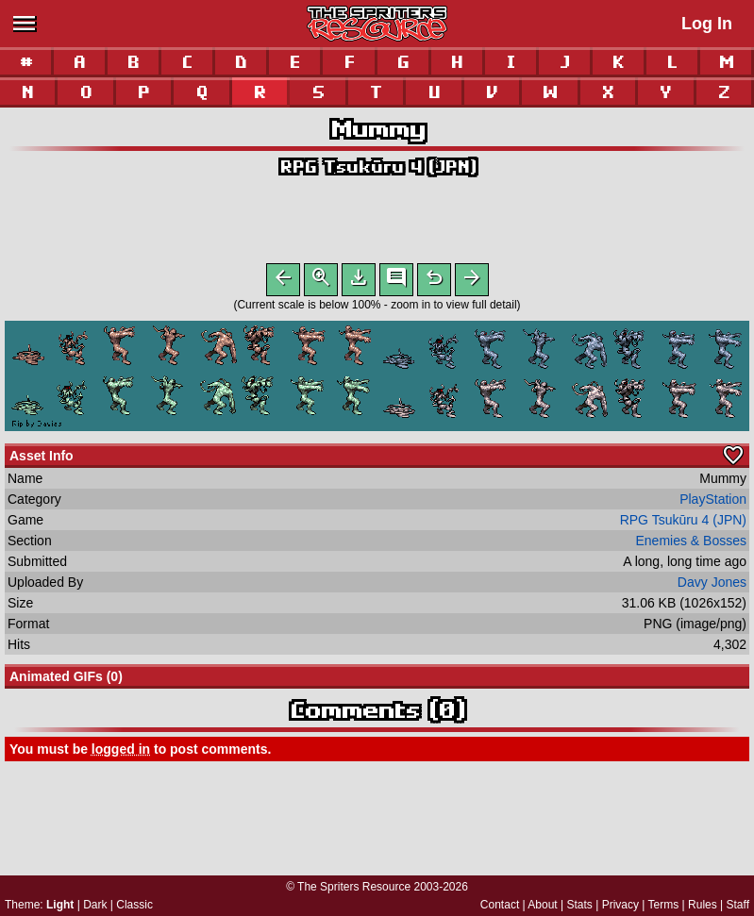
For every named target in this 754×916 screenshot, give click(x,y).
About (542, 904)
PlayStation (712, 502)
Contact (499, 904)
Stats (580, 904)
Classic (134, 904)
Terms (663, 904)
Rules (702, 904)
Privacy (620, 904)
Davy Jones (712, 585)
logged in (121, 752)
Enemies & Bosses (691, 544)
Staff (738, 904)
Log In (706, 23)
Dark (95, 904)
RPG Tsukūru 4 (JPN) (377, 166)
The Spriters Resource (354, 886)
